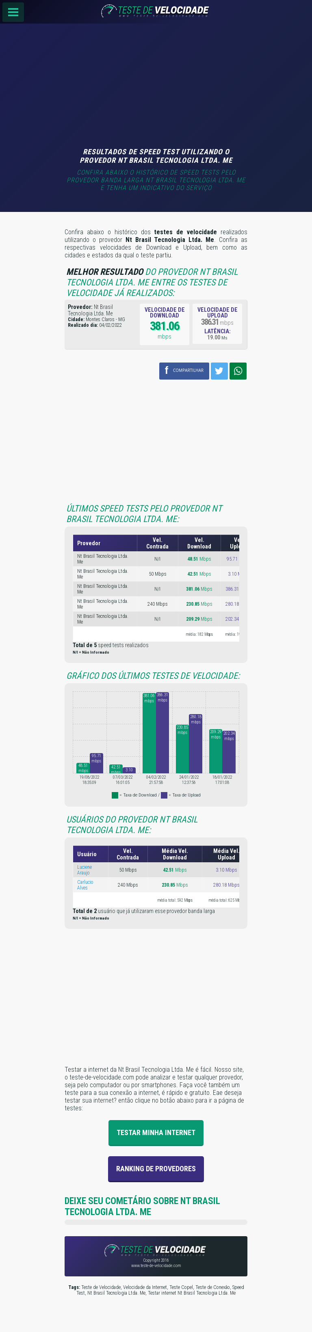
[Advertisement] (156, 86)
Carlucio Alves (85, 884)
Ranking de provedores (156, 1168)
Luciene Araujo (84, 869)
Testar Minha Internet (156, 1132)
